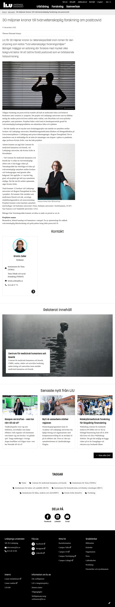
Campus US (63, 552)
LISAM (8, 587)
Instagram (37, 548)
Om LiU (65, 2)
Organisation (90, 552)
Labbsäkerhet (91, 560)
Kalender (89, 547)
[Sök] (107, 2)
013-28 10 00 (12, 551)
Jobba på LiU (82, 2)
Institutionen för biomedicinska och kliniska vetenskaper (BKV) (78, 488)
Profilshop (90, 565)
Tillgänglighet (37, 592)
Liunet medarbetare (12, 579)
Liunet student (10, 583)
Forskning (57, 6)
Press (88, 556)
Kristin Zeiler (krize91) (73, 493)
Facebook (37, 544)
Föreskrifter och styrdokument (97, 569)
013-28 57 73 (13, 285)
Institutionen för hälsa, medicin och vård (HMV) (40, 493)
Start (4, 12)
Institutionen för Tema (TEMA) (16, 268)
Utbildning (43, 6)
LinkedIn (37, 553)
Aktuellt (72, 2)
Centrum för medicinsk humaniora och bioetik (48, 483)
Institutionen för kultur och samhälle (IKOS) (32, 488)
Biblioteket (90, 543)
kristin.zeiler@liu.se (15, 281)
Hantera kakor (37, 587)
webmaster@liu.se (38, 599)
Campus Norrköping (66, 556)
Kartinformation (65, 543)
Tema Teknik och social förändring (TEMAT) (17, 275)
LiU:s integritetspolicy (40, 583)
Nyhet (23, 483)
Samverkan (73, 6)
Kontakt (92, 2)
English (100, 2)
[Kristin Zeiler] (20, 291)
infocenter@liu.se (13, 547)
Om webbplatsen (38, 579)
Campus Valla (64, 547)
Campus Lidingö (65, 560)
